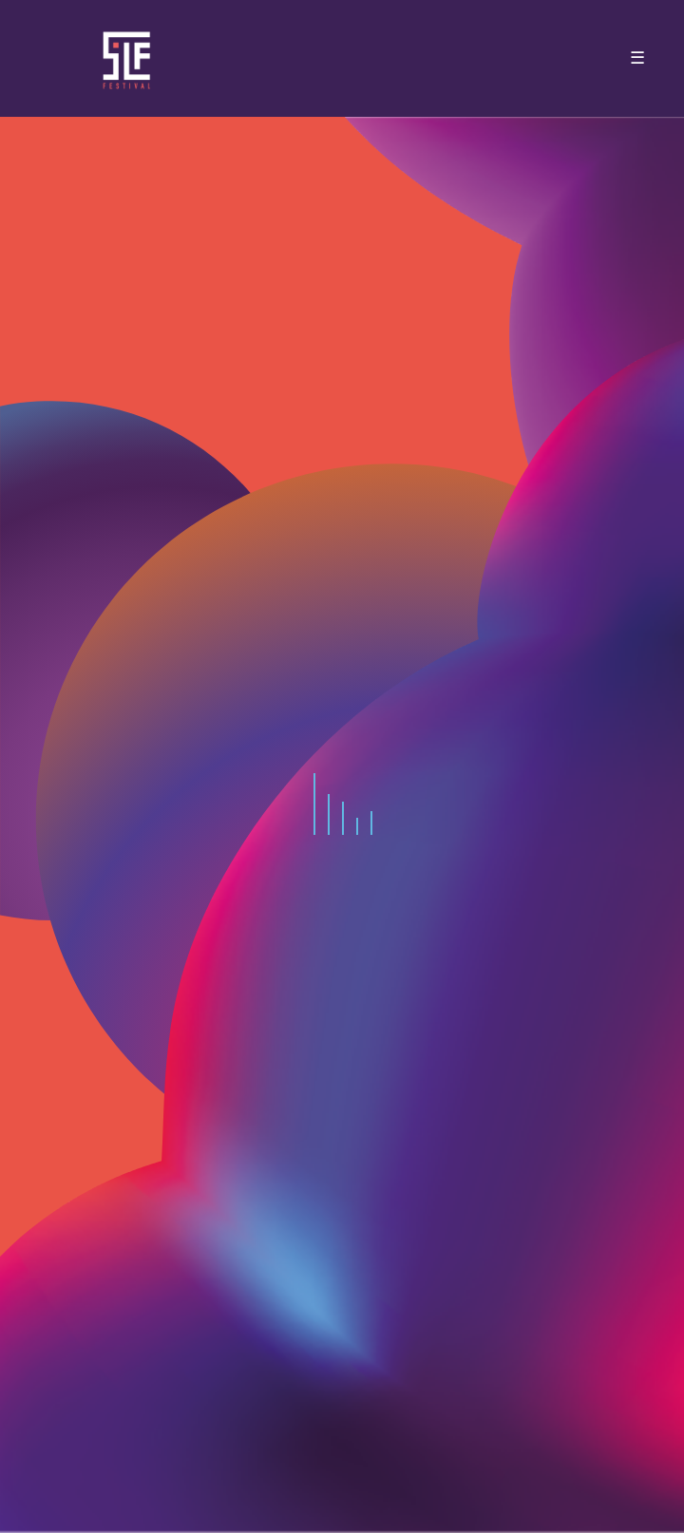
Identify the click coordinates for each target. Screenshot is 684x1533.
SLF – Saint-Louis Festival (128, 58)
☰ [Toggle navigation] (637, 58)
